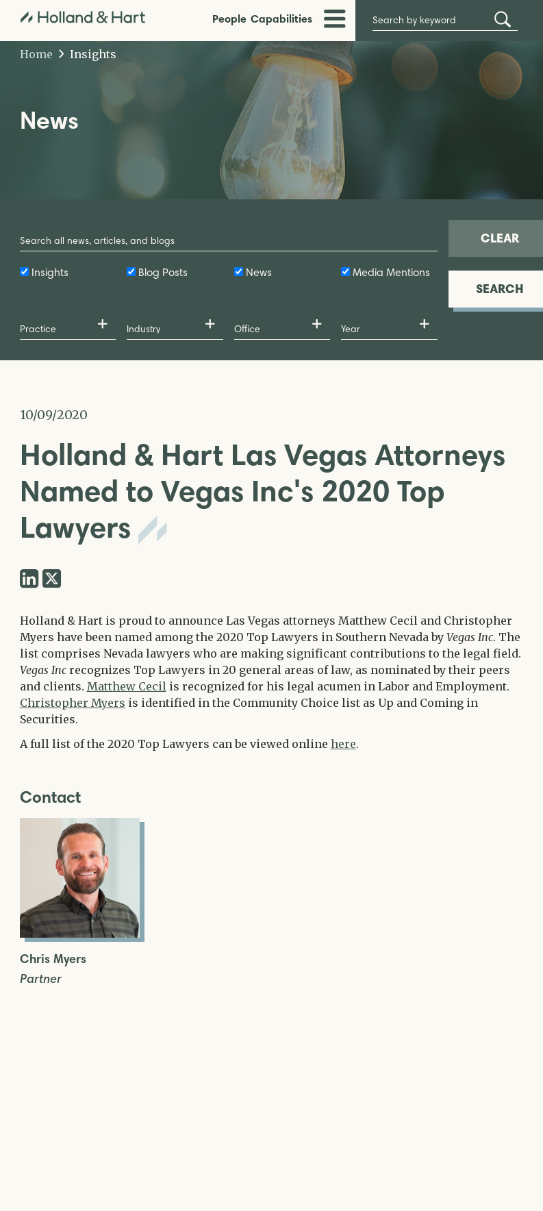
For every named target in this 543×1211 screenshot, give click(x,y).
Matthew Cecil (126, 686)
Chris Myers (53, 959)
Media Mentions (391, 272)
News (259, 272)
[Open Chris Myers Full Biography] (80, 933)
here (343, 744)
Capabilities (281, 18)
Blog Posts (163, 272)
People (229, 18)
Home (36, 54)
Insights (88, 54)
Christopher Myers (72, 703)
